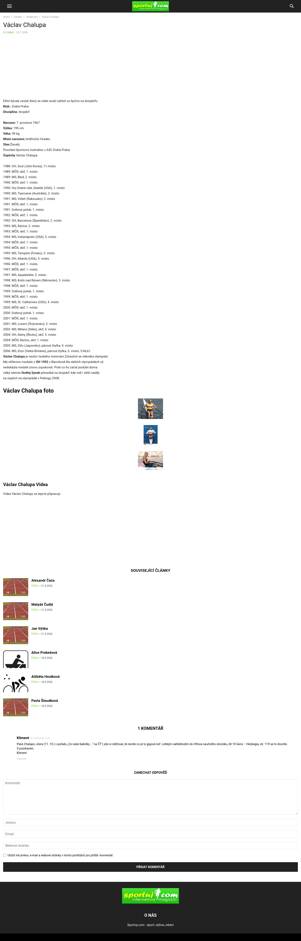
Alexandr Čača (43, 580)
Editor (10, 32)
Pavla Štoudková (44, 700)
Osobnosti (32, 16)
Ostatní (18, 16)
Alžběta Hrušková (45, 676)
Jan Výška (39, 628)
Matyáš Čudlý (42, 604)
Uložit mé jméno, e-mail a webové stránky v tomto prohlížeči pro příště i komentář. (60, 855)
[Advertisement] (38, 67)
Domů (6, 16)
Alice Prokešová (44, 652)
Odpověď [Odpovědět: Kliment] (21, 758)
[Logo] (150, 902)
